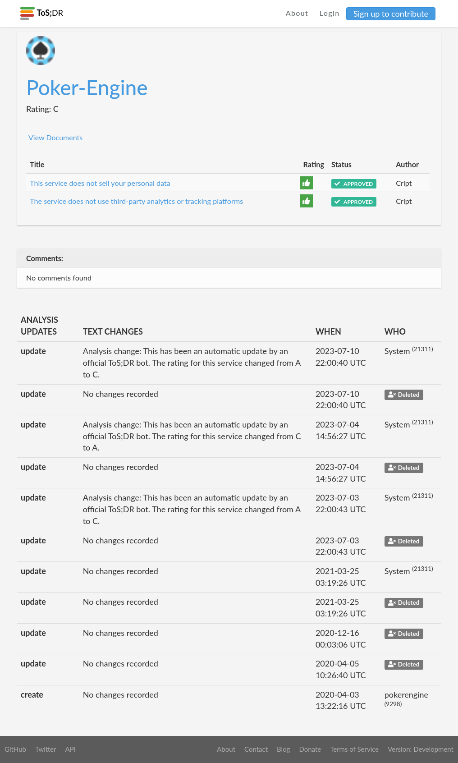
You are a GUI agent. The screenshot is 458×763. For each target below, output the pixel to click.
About (297, 13)
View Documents (55, 137)
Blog (283, 749)
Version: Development (420, 749)
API (70, 749)
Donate (310, 749)
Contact (256, 749)
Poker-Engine (87, 87)
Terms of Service (354, 749)
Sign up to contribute (390, 13)
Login (330, 13)
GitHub (15, 749)
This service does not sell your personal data (100, 183)
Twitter (45, 749)
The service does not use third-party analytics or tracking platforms (136, 201)
